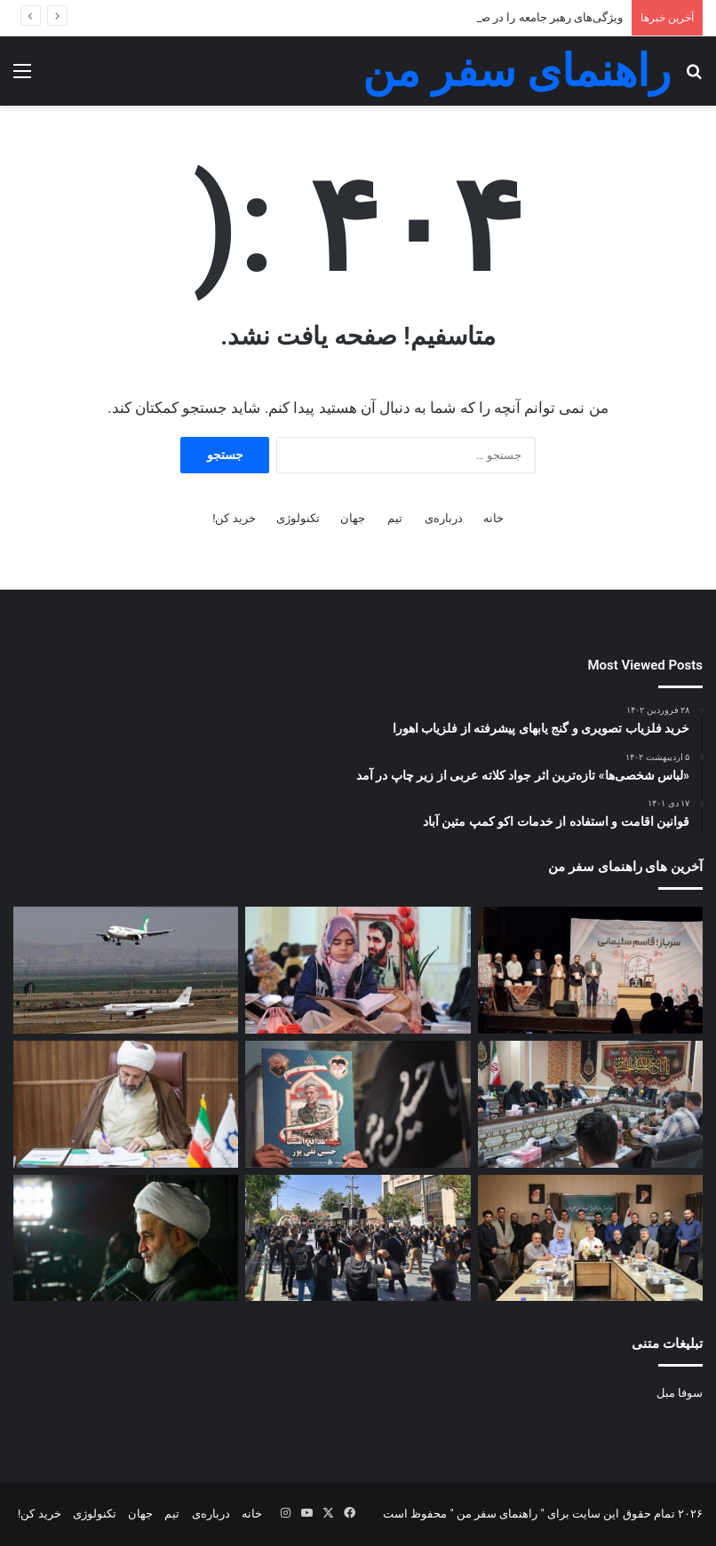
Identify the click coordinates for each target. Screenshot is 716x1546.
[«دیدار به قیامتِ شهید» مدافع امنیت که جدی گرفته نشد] (357, 1104)
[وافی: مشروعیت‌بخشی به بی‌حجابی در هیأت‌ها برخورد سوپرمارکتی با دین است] (357, 1238)
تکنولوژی (298, 518)
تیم (394, 518)
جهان (352, 518)
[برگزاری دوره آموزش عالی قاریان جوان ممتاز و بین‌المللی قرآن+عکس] (590, 1238)
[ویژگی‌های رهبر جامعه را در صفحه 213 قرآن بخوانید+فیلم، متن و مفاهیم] (357, 970)
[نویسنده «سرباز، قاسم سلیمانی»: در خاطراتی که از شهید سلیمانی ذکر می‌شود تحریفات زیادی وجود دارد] (590, 970)
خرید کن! (234, 518)
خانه (493, 518)
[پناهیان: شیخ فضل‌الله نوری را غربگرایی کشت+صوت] (125, 1238)
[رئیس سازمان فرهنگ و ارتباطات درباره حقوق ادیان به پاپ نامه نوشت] (125, 1104)
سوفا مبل (679, 1392)
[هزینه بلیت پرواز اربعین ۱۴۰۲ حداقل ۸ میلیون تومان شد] (125, 970)
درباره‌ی (444, 518)
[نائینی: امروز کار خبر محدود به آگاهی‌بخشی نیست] (590, 1104)
